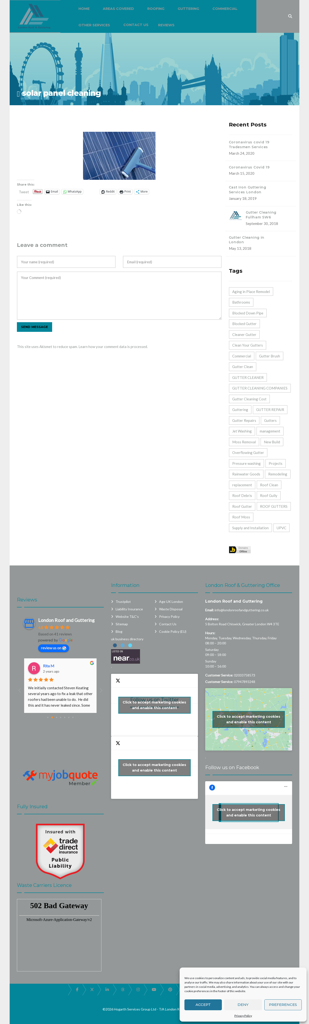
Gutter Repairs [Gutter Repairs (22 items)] (244, 420)
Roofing (155, 9)
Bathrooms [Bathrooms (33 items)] (241, 302)
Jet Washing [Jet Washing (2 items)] (242, 431)
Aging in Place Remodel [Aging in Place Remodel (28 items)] (251, 291)
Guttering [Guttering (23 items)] (240, 409)
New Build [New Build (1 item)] (272, 442)
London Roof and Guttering (234, 601)
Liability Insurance (129, 609)
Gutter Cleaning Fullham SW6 (261, 214)
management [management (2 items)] (270, 431)
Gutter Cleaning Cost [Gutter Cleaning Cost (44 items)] (249, 399)
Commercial (225, 9)
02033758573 (244, 675)
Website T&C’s (127, 616)
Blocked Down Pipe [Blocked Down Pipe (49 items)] (247, 313)
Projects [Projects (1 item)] (275, 463)
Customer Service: (219, 675)
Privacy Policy (243, 1015)
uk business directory (127, 639)
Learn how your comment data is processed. (113, 346)
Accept (203, 1004)
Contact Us (135, 25)
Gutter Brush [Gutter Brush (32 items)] (269, 356)
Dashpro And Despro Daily (65, 665)
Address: (212, 619)
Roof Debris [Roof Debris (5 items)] (242, 495)
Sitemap (122, 624)
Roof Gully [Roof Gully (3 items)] (268, 495)
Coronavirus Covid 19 (249, 167)
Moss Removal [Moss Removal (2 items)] (244, 442)
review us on (53, 647)
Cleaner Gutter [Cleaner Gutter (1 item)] (244, 334)
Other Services (94, 25)
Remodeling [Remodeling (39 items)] (277, 474)
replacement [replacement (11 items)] (242, 485)
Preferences (283, 1004)
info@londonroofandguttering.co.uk (242, 610)
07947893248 (244, 682)
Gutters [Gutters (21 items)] (270, 420)
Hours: (210, 633)
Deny (243, 1004)
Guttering (188, 9)
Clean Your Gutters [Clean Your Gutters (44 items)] (247, 345)
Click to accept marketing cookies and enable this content (154, 705)
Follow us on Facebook (232, 767)
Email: (209, 610)
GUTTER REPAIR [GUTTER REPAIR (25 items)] (270, 409)
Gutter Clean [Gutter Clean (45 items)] (242, 366)
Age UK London (171, 601)
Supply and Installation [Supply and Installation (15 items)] (250, 528)
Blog (119, 631)
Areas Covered (118, 9)
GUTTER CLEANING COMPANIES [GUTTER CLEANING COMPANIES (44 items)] (260, 388)
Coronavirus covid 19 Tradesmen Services (249, 144)
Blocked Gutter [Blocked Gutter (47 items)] (244, 323)
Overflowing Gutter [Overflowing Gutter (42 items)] (248, 452)
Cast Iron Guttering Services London (247, 189)
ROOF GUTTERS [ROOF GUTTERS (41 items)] (274, 506)
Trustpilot (123, 601)
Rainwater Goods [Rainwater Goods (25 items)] (246, 474)
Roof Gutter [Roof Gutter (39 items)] (242, 506)
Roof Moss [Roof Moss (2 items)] (241, 517)
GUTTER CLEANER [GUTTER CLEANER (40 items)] (248, 377)
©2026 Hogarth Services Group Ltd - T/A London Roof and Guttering (155, 1009)
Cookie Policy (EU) (172, 631)
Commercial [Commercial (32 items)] (241, 356)
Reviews (166, 25)
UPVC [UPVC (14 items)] (281, 528)
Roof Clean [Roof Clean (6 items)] (269, 485)
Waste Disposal (171, 609)
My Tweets (154, 767)
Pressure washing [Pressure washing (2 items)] (246, 463)
